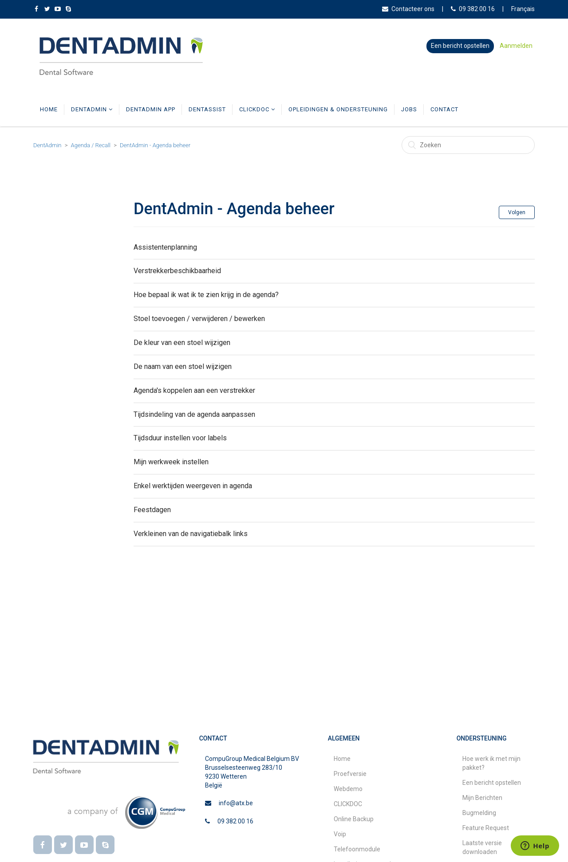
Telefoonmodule (357, 849)
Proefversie (350, 773)
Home (49, 109)
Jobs (409, 109)
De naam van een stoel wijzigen (183, 366)
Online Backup (354, 819)
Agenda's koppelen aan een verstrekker (194, 390)
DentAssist (207, 109)
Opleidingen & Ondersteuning (338, 109)
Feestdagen (152, 509)
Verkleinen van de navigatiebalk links (191, 533)
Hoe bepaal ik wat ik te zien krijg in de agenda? (206, 294)
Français (523, 8)
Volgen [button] (516, 212)
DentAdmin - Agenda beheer (155, 145)
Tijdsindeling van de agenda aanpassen (194, 414)
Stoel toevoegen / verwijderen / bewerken (199, 318)
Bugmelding (479, 812)
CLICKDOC (257, 109)
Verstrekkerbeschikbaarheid (177, 270)
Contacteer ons (408, 8)
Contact (444, 109)
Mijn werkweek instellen (171, 462)
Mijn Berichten (482, 797)
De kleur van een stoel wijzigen (182, 342)
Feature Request (485, 827)
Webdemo (348, 788)
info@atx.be (236, 803)
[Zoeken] (468, 145)
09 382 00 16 (473, 8)
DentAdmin (92, 109)
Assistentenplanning (165, 247)
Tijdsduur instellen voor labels (180, 438)
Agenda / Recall (90, 145)
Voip (340, 834)
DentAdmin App (150, 109)
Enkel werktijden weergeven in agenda (193, 486)
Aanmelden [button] (516, 45)
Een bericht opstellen (460, 45)
